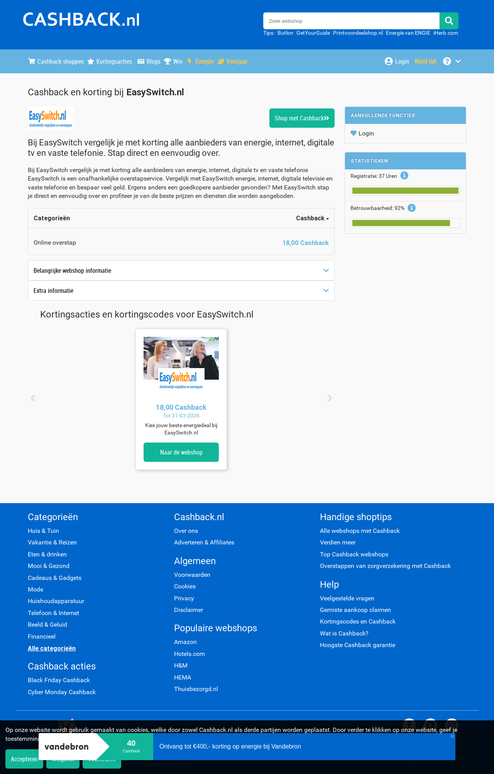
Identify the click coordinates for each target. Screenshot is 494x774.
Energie (199, 61)
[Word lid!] (425, 61)
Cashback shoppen (56, 61)
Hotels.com (189, 653)
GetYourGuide (313, 33)
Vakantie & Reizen (52, 542)
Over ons (186, 530)
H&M (181, 665)
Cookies (185, 586)
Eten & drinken (47, 554)
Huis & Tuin (43, 530)
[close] (452, 737)
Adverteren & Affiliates (204, 542)
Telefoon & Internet (53, 613)
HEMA (182, 677)
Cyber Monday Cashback (62, 692)
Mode (35, 589)
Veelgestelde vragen (347, 598)
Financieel (42, 636)
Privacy (184, 598)
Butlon (285, 33)
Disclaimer (188, 609)
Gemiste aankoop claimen (355, 609)
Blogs (149, 61)
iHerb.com (445, 33)
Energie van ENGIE (408, 33)
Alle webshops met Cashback (360, 530)
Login (362, 133)
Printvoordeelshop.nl (358, 33)
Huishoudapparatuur (56, 601)
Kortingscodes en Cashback (358, 621)
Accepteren (24, 759)
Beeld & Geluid (47, 624)
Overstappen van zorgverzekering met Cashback (385, 566)
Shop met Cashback (302, 118)
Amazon (185, 642)
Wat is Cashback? (344, 633)
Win (173, 61)
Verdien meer (337, 542)
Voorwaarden (192, 574)
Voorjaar (232, 61)
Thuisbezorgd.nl (196, 689)
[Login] (396, 61)
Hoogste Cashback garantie (357, 645)
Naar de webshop (181, 452)
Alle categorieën (52, 648)
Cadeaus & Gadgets (54, 577)
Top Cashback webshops (354, 554)
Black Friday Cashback (59, 680)
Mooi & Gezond (48, 566)
